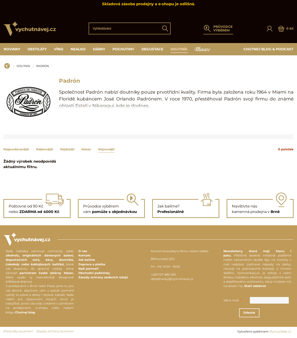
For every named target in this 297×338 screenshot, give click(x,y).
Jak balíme (86, 259)
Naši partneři (88, 268)
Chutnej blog (25, 312)
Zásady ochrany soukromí (55, 331)
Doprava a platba (91, 264)
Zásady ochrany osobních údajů (103, 277)
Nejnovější (106, 149)
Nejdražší (67, 149)
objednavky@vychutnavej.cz (172, 279)
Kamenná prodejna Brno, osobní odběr (180, 251)
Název (86, 149)
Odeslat (261, 312)
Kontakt (84, 255)
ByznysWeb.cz (280, 331)
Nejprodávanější (16, 149)
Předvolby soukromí (18, 331)
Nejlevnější (44, 149)
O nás (82, 251)
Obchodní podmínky (94, 273)
